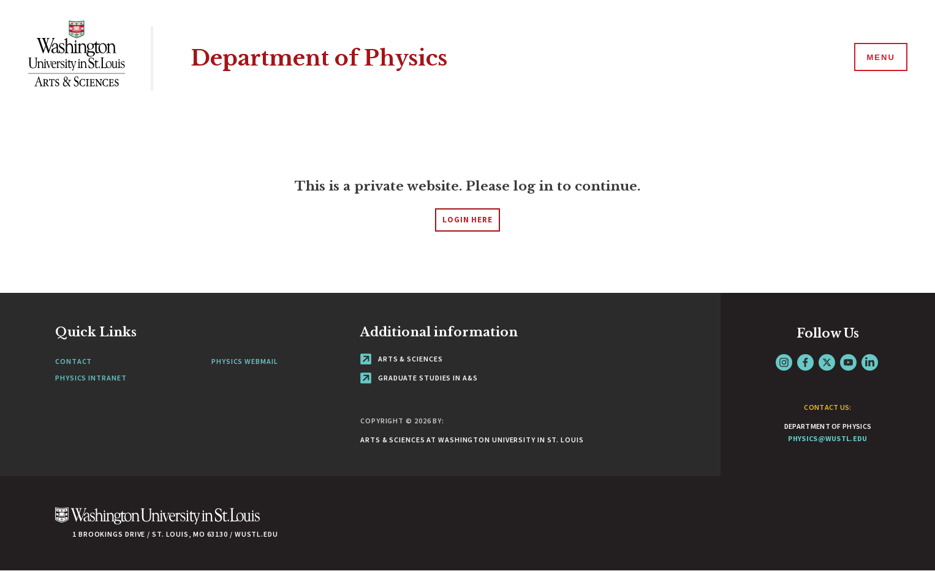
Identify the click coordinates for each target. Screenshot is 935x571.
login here (467, 219)
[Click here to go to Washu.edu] (157, 522)
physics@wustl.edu (827, 438)
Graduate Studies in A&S (419, 377)
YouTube (848, 362)
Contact (73, 361)
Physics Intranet (90, 377)
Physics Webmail (244, 361)
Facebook (805, 362)
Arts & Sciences (401, 358)
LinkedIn (869, 362)
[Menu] (879, 57)
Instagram (784, 362)
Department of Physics (319, 58)
